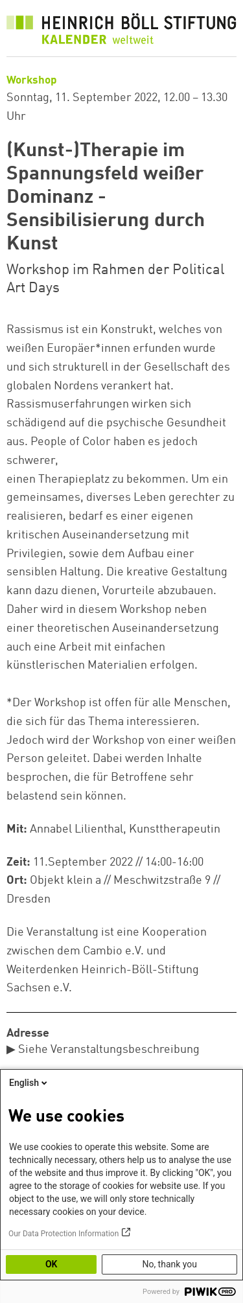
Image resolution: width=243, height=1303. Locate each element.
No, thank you (169, 1264)
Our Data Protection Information (63, 1233)
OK (51, 1264)
